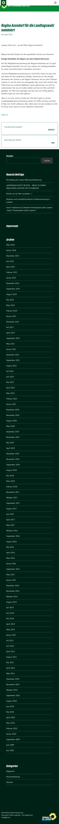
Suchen (9, 152)
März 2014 (10, 626)
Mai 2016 (10, 544)
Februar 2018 (11, 483)
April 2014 (10, 621)
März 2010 (10, 719)
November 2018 (12, 456)
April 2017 (10, 516)
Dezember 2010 (12, 675)
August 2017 (11, 505)
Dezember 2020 (12, 406)
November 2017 (12, 489)
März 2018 (10, 478)
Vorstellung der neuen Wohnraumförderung (24, 176)
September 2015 (13, 566)
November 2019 (12, 434)
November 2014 (12, 588)
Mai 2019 (10, 439)
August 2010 (11, 697)
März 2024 (10, 302)
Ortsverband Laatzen (19, 5)
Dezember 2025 (12, 252)
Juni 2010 (10, 703)
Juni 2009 (10, 741)
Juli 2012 (10, 637)
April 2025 (10, 263)
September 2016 (13, 533)
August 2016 (11, 538)
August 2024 (11, 291)
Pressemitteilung (13, 773)
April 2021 (10, 384)
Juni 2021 (10, 373)
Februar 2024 (11, 307)
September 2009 (13, 736)
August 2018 (11, 467)
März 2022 (10, 340)
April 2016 (10, 549)
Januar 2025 (11, 274)
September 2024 (13, 285)
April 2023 (10, 329)
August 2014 (11, 599)
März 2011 (10, 670)
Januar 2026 (11, 247)
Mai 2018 (10, 472)
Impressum (12, 222)
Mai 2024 (10, 296)
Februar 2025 (11, 269)
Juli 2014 (10, 604)
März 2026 (10, 241)
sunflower (17, 812)
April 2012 (10, 648)
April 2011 (10, 664)
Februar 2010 (11, 725)
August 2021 (11, 362)
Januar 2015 (11, 577)
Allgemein (4, 111)
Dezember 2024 (12, 280)
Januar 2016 (11, 560)
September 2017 (13, 500)
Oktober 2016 (11, 527)
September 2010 (13, 692)
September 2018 (13, 461)
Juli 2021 (10, 368)
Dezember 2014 (12, 582)
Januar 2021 (11, 401)
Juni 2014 (10, 610)
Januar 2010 (11, 730)
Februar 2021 (11, 395)
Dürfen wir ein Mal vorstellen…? (19, 190)
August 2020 (11, 417)
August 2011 (11, 653)
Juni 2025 (10, 258)
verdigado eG (5, 814)
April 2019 (10, 445)
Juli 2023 (10, 324)
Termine (9, 779)
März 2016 (10, 555)
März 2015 (10, 571)
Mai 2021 (10, 379)
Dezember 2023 (12, 318)
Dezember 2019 (12, 428)
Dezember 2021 (12, 351)
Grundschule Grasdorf (29, 125)
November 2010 (12, 681)
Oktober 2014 (11, 593)
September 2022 (13, 335)
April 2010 (10, 714)
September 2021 (13, 357)
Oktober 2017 (11, 494)
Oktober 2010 (11, 686)
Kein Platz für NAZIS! (29, 138)
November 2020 (12, 412)
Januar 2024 (11, 313)
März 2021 (10, 390)
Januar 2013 (11, 631)
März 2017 (10, 522)
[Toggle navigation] (55, 15)
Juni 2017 (10, 511)
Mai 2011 (10, 659)
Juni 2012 (10, 642)
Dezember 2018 (12, 450)
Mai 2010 (10, 708)
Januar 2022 (11, 346)
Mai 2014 (10, 615)
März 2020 (10, 423)
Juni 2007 (10, 747)
